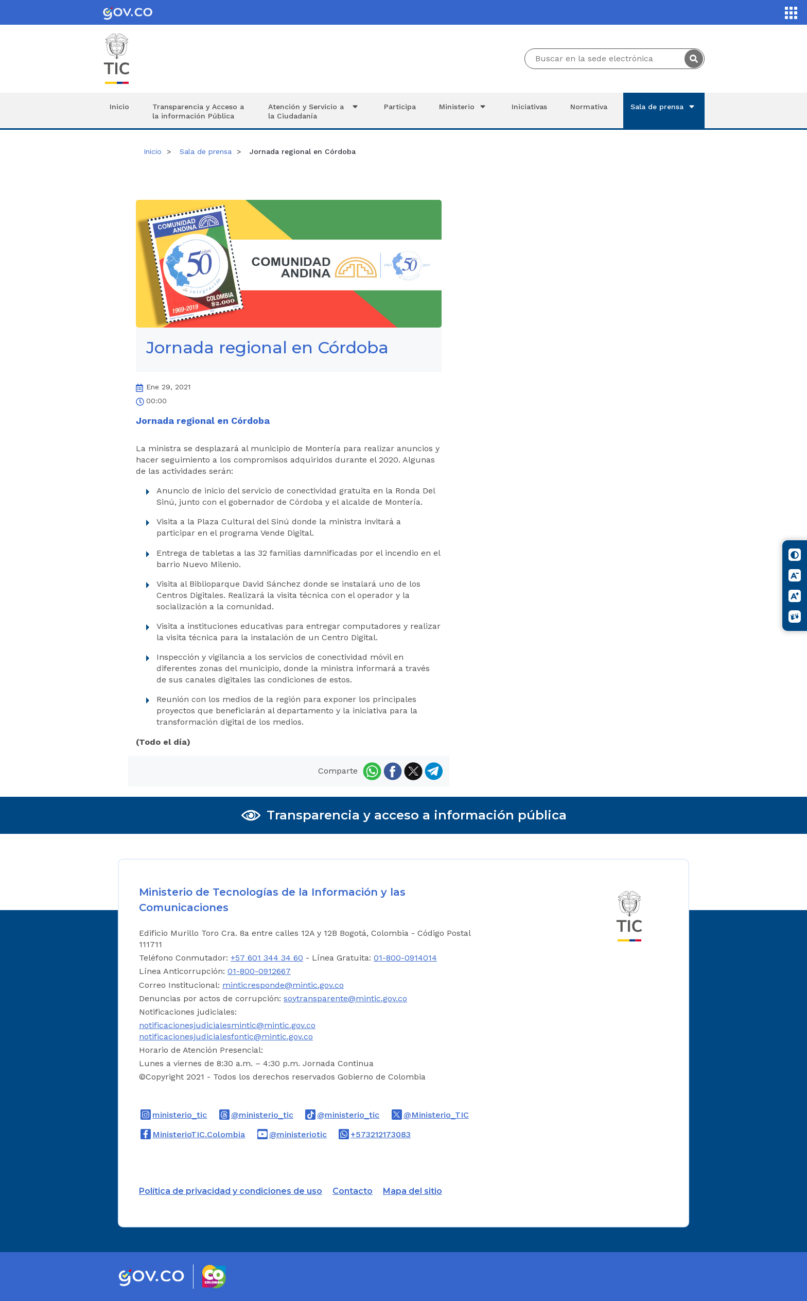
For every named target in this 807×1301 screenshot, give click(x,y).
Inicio (119, 106)
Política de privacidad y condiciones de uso (230, 1191)
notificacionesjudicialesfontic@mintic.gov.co (226, 1036)
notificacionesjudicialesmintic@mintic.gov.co (227, 1025)
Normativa (588, 106)
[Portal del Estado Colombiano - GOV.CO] (127, 12)
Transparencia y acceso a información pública (417, 815)
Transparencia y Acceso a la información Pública (198, 111)
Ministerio (463, 106)
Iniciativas (529, 106)
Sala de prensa (663, 106)
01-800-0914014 (405, 958)
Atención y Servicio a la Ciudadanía (314, 111)
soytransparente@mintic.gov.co (345, 998)
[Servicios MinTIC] (791, 13)
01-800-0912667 (259, 971)
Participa (400, 106)
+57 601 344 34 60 (267, 958)
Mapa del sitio (412, 1191)
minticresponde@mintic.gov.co (283, 985)
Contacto (352, 1191)
